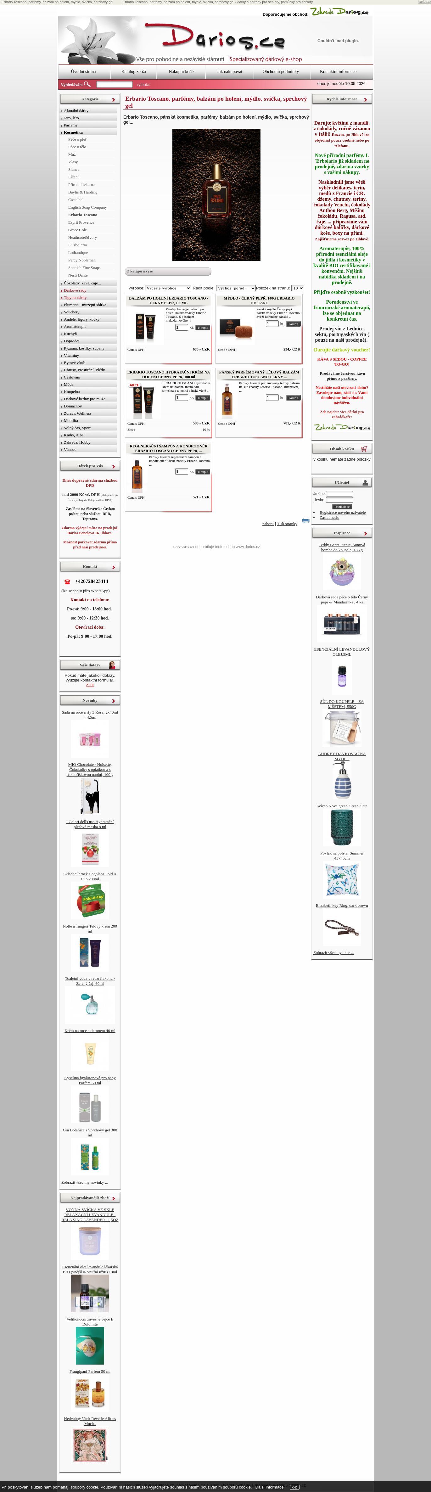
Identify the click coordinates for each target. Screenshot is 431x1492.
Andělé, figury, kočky (81, 319)
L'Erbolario (77, 245)
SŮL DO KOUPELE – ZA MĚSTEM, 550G (342, 704)
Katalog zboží (133, 71)
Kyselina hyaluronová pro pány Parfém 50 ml (90, 1080)
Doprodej (71, 341)
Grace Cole (77, 229)
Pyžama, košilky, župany (84, 348)
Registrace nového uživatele (343, 512)
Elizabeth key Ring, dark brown (342, 905)
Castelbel (75, 199)
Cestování (72, 377)
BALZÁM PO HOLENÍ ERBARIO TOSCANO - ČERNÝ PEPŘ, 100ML (168, 300)
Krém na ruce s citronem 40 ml (89, 1030)
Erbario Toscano (82, 214)
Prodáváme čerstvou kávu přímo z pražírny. (342, 376)
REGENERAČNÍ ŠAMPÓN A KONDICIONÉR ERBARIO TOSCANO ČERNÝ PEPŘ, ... (168, 448)
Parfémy (71, 125)
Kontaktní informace (338, 71)
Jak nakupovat (229, 71)
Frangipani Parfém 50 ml (90, 1371)
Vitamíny (71, 355)
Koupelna (72, 391)
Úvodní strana (83, 71)
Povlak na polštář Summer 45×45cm (342, 856)
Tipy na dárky (75, 297)
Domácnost (73, 406)
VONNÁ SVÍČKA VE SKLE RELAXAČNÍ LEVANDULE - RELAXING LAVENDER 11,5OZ (90, 1214)
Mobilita (71, 420)
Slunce (73, 169)
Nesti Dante (78, 275)
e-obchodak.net (183, 547)
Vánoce (70, 449)
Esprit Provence (81, 222)
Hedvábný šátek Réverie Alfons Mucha (90, 1421)
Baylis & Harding (82, 192)
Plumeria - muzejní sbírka (85, 304)
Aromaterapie (75, 326)
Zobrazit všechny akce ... (333, 952)
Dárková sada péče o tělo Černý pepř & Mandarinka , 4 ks (342, 599)
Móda (68, 384)
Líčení (73, 177)
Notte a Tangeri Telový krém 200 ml (90, 929)
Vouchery (72, 312)
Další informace (269, 1487)
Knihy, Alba (74, 435)
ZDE (90, 684)
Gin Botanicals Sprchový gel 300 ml (90, 1132)
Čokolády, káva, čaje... (82, 283)
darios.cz (424, 1)
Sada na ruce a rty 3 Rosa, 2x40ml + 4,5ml (90, 715)
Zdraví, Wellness (78, 413)
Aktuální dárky (76, 110)
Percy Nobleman (82, 260)
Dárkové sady (75, 290)
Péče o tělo (77, 146)
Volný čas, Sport (77, 427)
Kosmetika (73, 132)
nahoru (268, 523)
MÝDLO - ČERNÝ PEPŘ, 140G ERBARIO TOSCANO (259, 300)
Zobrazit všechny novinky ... (84, 1182)
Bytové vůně (74, 362)
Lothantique (78, 252)
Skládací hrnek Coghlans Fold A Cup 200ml (90, 876)
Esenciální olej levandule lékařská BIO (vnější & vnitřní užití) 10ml (90, 1269)
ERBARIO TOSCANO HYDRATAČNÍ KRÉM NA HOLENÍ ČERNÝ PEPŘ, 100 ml (168, 374)
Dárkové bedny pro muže (84, 398)
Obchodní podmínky (281, 71)
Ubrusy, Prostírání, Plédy (84, 369)
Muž (72, 154)
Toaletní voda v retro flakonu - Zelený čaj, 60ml (90, 981)
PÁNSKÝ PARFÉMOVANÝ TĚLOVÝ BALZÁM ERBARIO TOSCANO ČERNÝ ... (259, 374)
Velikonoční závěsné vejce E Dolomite (89, 1322)
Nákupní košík (181, 71)
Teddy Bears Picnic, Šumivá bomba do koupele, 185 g (342, 547)
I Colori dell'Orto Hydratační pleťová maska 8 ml (90, 824)
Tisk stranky (287, 523)
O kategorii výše (139, 271)
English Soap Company (87, 207)
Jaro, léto (71, 117)
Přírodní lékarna (81, 184)
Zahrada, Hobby (77, 442)
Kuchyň (70, 333)
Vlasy (73, 162)
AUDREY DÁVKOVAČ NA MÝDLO (342, 756)
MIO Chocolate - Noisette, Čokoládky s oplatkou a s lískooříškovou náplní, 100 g (90, 769)
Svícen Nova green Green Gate (341, 806)
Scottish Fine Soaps (84, 267)
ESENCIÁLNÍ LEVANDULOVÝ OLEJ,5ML (342, 652)
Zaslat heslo (329, 517)
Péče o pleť (77, 139)
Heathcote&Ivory (82, 237)
